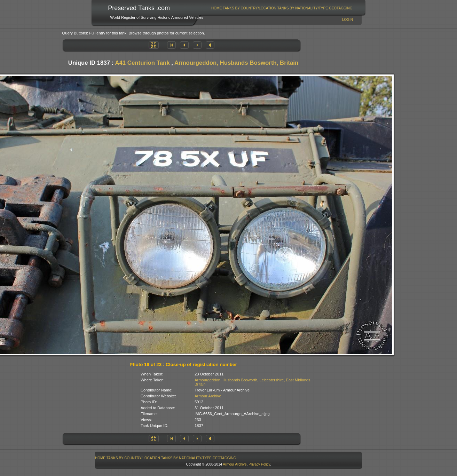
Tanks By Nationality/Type (302, 8)
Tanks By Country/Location (249, 8)
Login (347, 20)
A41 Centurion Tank (142, 63)
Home (216, 8)
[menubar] (282, 8)
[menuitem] (216, 8)
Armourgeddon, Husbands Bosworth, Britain (236, 63)
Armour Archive (208, 396)
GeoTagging (341, 8)
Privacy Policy (259, 464)
